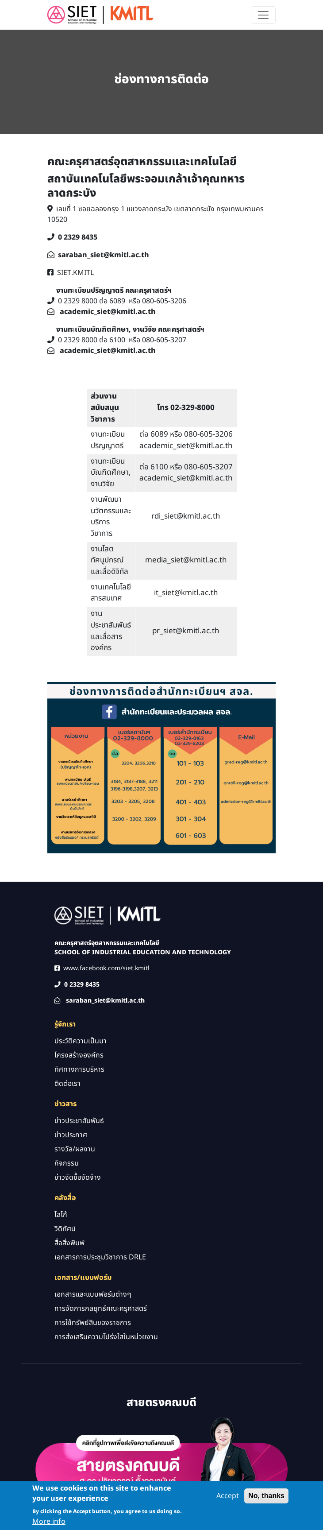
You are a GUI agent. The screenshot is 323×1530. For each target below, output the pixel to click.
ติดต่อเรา (67, 1083)
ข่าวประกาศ (70, 1135)
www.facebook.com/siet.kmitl (106, 968)
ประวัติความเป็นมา (80, 1041)
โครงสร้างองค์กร (79, 1055)
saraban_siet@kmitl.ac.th (103, 255)
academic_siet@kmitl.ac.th (108, 311)
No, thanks (266, 1498)
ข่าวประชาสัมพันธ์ (79, 1121)
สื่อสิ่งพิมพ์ (69, 1243)
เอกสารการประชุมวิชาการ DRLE (100, 1257)
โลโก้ (60, 1214)
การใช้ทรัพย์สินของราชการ (92, 1322)
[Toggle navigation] (263, 15)
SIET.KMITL (75, 272)
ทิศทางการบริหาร (79, 1069)
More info (48, 1523)
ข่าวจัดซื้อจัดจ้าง (77, 1177)
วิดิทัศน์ (65, 1229)
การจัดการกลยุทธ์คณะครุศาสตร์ (100, 1308)
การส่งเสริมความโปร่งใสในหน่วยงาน (106, 1337)
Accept (227, 1498)
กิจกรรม (66, 1163)
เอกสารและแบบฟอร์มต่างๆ (92, 1294)
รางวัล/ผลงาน (74, 1149)
